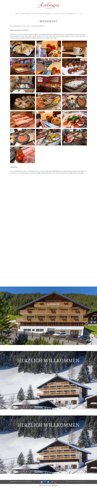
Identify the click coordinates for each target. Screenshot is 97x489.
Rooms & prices (24, 13)
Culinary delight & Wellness (41, 13)
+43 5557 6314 (28, 481)
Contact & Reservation (68, 13)
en (81, 13)
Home (16, 13)
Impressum (13, 481)
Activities (56, 13)
